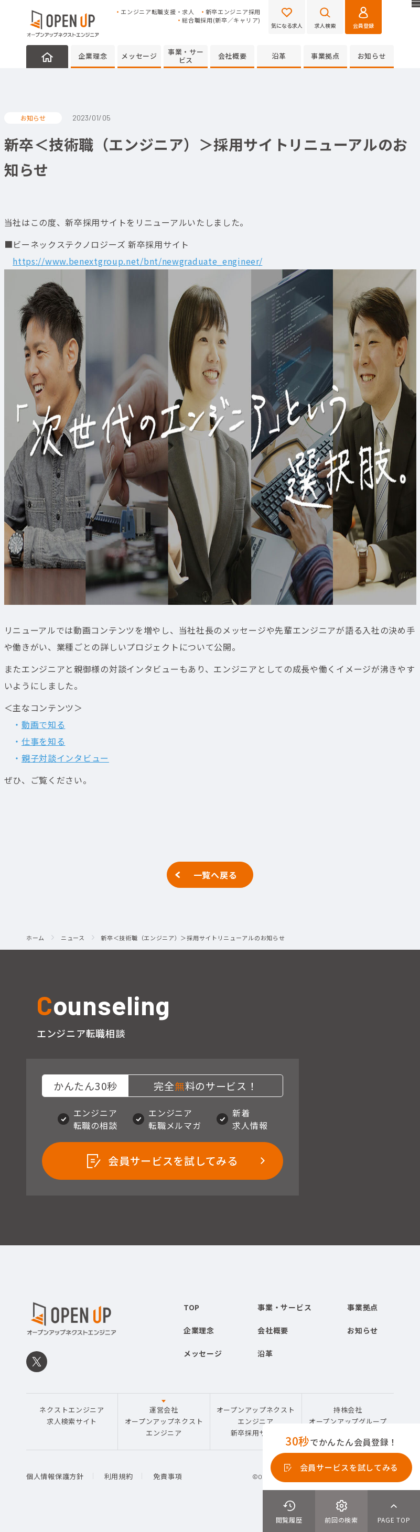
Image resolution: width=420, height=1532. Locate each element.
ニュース (73, 938)
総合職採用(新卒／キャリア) (221, 20)
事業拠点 (325, 56)
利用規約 (118, 1476)
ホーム (35, 938)
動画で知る (43, 724)
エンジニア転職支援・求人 (157, 12)
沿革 (279, 56)
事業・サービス (186, 56)
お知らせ (372, 56)
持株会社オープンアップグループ (348, 1415)
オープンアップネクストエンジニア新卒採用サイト (256, 1421)
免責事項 (167, 1476)
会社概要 (232, 56)
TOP (192, 1307)
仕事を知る (43, 741)
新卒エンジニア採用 (233, 12)
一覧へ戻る (215, 874)
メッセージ (139, 56)
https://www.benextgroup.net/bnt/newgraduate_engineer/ (137, 261)
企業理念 (92, 56)
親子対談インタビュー (65, 758)
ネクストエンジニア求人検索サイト (71, 1415)
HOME (47, 56)
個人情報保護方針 (55, 1476)
